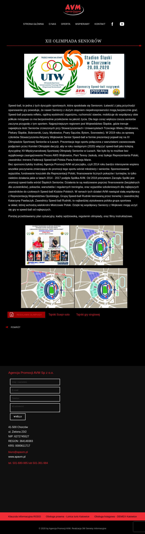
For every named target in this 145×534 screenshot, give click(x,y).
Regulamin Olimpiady (29, 315)
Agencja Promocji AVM (59, 529)
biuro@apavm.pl (18, 453)
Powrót (15, 327)
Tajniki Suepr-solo (59, 314)
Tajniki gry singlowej (88, 314)
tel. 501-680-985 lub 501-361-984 (28, 464)
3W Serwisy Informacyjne (94, 529)
